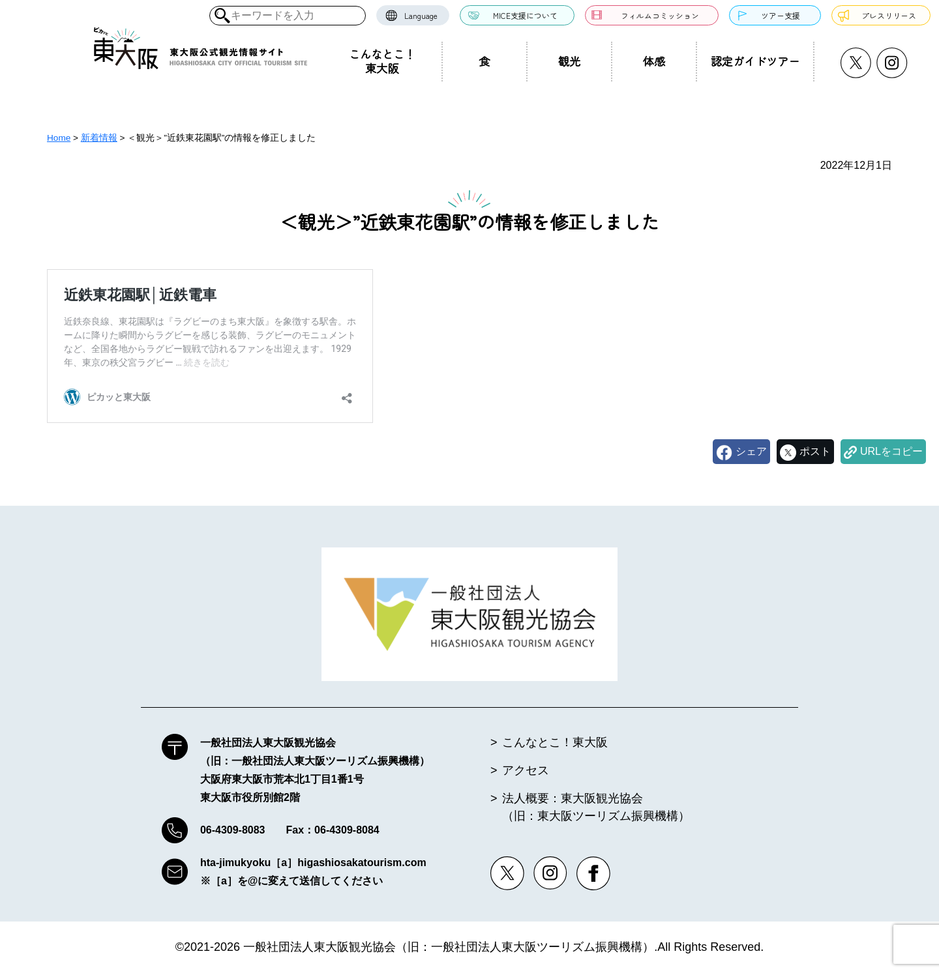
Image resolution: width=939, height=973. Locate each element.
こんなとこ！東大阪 (382, 61)
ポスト (815, 451)
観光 (569, 61)
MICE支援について (525, 15)
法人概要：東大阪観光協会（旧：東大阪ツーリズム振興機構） (596, 807)
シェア (751, 451)
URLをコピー (891, 451)
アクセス (525, 770)
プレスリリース (888, 15)
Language (421, 15)
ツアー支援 (780, 15)
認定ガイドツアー (755, 61)
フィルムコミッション (660, 15)
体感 (654, 61)
